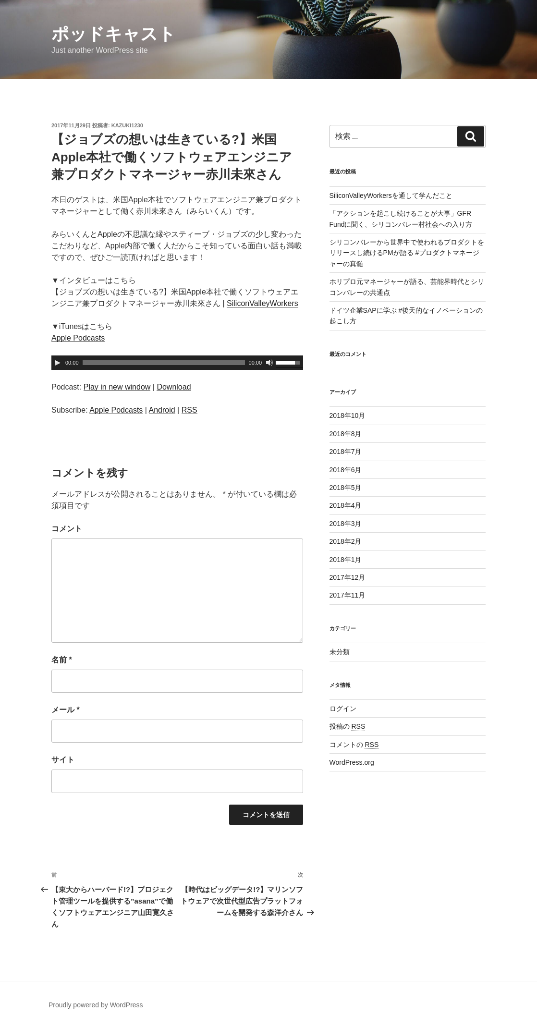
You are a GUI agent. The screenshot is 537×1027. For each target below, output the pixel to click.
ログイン (343, 708)
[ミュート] (269, 363)
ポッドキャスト (113, 34)
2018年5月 (346, 487)
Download (174, 387)
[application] (177, 362)
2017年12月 (348, 577)
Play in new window (117, 387)
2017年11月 (348, 595)
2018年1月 (346, 559)
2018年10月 (348, 415)
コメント (66, 529)
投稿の (348, 726)
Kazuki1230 (127, 125)
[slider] (164, 362)
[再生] (57, 363)
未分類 (340, 652)
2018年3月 (346, 523)
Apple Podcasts (78, 338)
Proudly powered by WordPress (96, 1005)
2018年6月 (346, 470)
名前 (61, 660)
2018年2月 (346, 541)
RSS (189, 410)
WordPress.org (352, 762)
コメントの (354, 744)
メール (65, 710)
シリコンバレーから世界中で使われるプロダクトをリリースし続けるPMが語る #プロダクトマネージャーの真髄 (407, 253)
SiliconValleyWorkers (262, 303)
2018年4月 (346, 505)
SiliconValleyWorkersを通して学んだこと (391, 195)
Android (162, 410)
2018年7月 (346, 451)
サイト (62, 760)
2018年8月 (346, 434)
